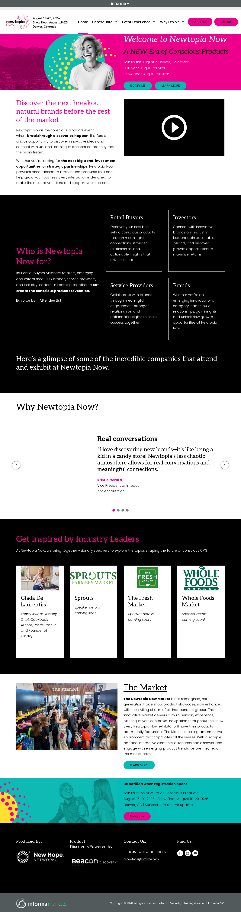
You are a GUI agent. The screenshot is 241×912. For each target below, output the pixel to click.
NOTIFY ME (138, 85)
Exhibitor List (26, 300)
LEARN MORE (170, 85)
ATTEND (200, 22)
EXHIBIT (226, 22)
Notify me (137, 816)
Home (83, 22)
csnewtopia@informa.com (141, 859)
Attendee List (50, 300)
